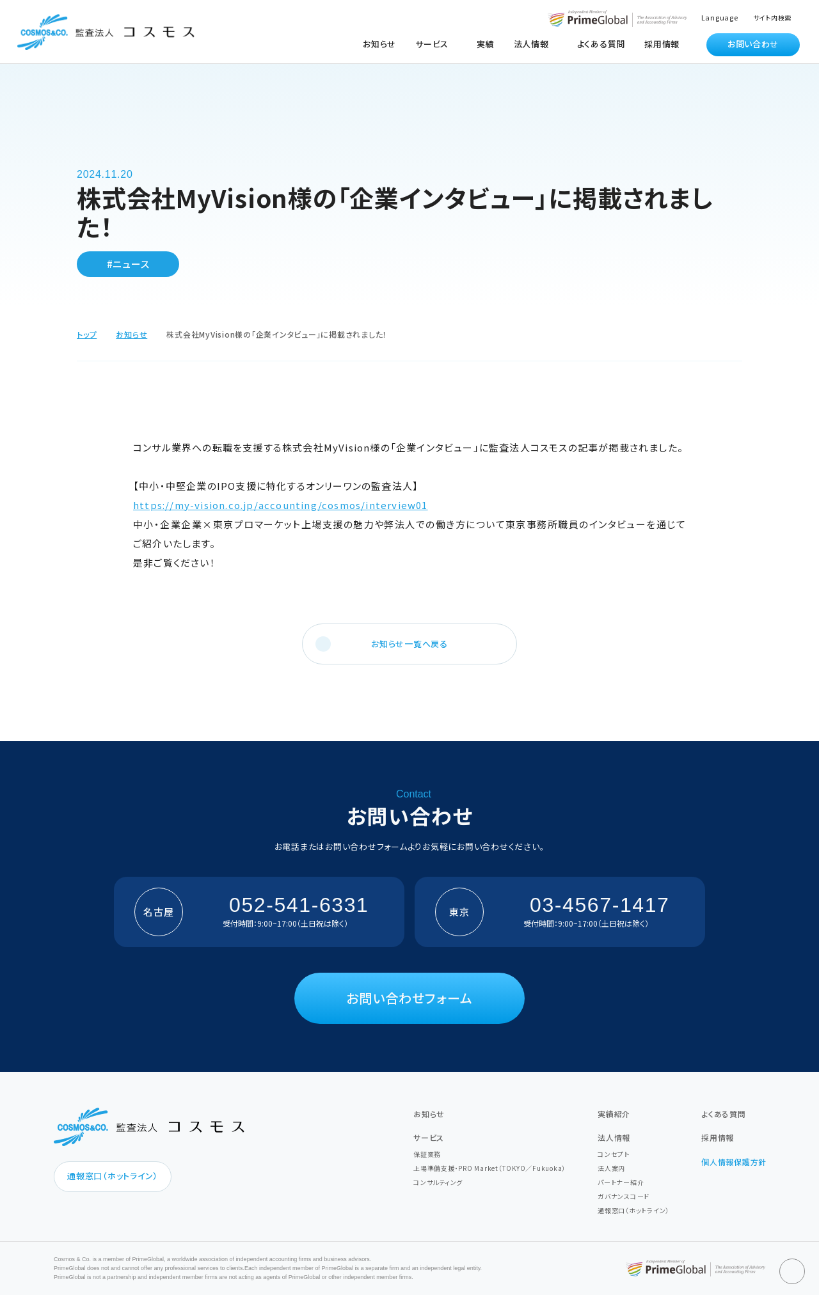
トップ (87, 334)
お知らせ (379, 44)
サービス (428, 1137)
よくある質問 (601, 44)
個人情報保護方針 (734, 1161)
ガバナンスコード (623, 1196)
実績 (486, 44)
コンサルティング (438, 1182)
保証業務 (427, 1154)
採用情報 (662, 44)
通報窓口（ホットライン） (112, 1176)
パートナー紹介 (621, 1182)
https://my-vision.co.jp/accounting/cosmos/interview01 (280, 505)
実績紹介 (614, 1113)
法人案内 (611, 1168)
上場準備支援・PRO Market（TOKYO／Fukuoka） (489, 1168)
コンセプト (614, 1154)
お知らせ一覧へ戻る (409, 644)
